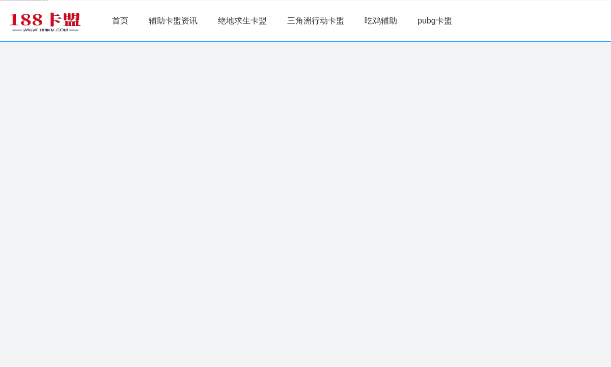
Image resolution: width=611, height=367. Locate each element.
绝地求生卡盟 (242, 20)
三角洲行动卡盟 (315, 20)
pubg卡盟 (435, 20)
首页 (120, 20)
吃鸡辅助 (381, 20)
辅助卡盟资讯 (173, 20)
